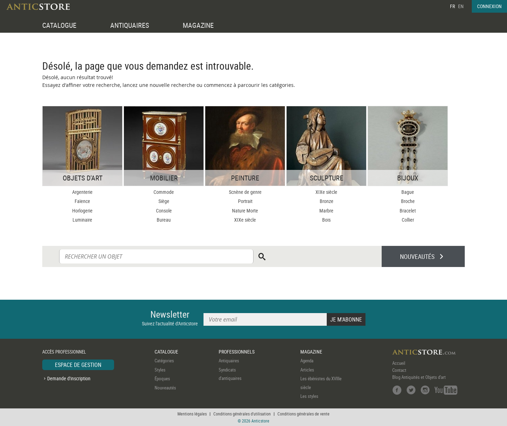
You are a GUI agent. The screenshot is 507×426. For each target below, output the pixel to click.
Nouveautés (165, 387)
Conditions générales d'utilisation (242, 414)
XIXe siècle (245, 219)
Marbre (326, 210)
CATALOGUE (59, 25)
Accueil (398, 363)
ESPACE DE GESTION (78, 365)
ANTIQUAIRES (129, 25)
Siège (163, 201)
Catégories (164, 360)
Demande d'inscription (68, 378)
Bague (407, 192)
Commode (164, 192)
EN (461, 6)
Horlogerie (82, 210)
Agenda (306, 360)
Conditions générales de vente (303, 414)
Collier (408, 219)
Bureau (164, 219)
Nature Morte (245, 210)
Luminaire (82, 219)
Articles (307, 370)
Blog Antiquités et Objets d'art (419, 377)
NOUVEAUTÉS (417, 256)
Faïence (82, 201)
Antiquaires (229, 360)
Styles (160, 370)
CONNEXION (489, 6)
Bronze (326, 201)
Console (164, 210)
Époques (162, 378)
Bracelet (408, 210)
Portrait (245, 201)
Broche (408, 201)
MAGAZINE (198, 25)
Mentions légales (192, 414)
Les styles (309, 396)
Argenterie (82, 192)
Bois (326, 219)
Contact (399, 370)
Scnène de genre (245, 192)
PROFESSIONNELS (237, 351)
